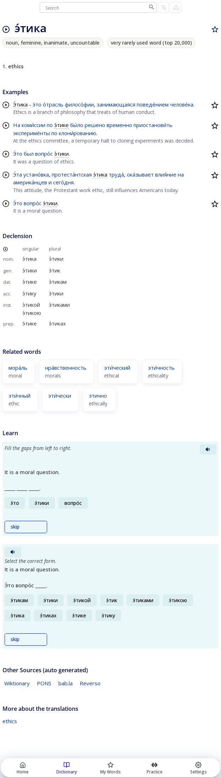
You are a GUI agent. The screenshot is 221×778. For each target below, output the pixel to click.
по (50, 124)
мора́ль (17, 367)
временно (119, 124)
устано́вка (36, 174)
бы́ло (76, 124)
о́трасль (53, 104)
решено (95, 124)
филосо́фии (79, 104)
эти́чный (19, 395)
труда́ (116, 174)
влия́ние (165, 174)
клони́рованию (77, 133)
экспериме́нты (31, 133)
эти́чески (59, 395)
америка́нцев (30, 182)
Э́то (17, 153)
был (29, 153)
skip (15, 527)
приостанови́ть (153, 124)
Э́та (17, 174)
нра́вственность (65, 367)
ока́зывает (140, 174)
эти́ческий (117, 367)
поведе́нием (153, 104)
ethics (9, 721)
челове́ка (181, 104)
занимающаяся (116, 104)
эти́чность (161, 367)
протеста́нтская (72, 174)
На (16, 124)
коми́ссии (33, 124)
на (181, 174)
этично (98, 395)
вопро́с (44, 153)
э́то (37, 104)
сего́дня (63, 182)
